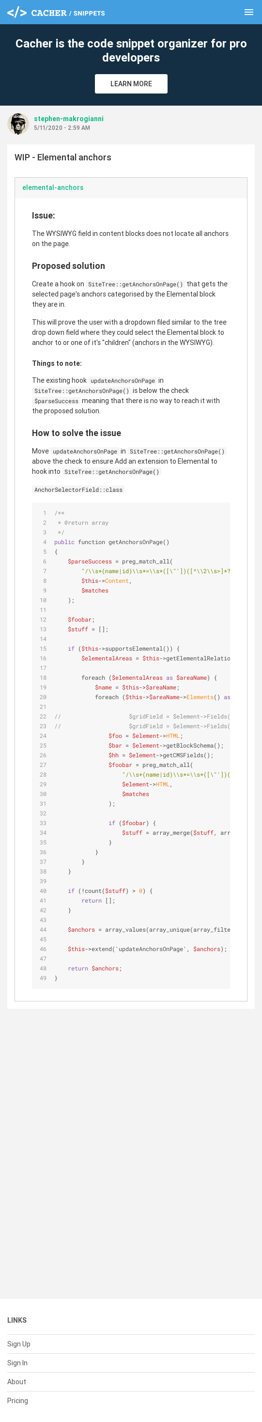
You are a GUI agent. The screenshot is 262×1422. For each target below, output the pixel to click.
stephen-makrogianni (69, 118)
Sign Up (19, 1344)
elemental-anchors (52, 187)
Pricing (17, 1400)
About (16, 1381)
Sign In (17, 1363)
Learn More (131, 83)
